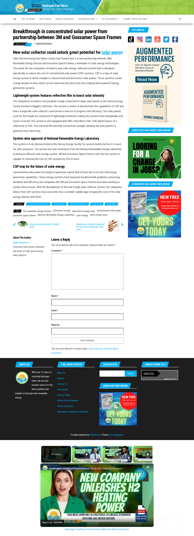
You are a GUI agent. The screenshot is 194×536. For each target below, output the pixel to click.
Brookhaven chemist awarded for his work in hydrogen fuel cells (90, 227)
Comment (57, 250)
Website (55, 324)
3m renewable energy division (37, 211)
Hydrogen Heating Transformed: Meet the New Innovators (86, 468)
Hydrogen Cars (87, 19)
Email (54, 310)
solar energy (112, 52)
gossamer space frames (24, 215)
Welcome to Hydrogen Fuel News (72, 411)
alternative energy (61, 210)
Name (55, 296)
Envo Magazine (116, 434)
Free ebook (45, 19)
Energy (166, 379)
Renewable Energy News (78, 204)
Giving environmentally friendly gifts (44, 225)
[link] (45, 468)
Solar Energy (96, 204)
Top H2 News (28, 19)
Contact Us (62, 384)
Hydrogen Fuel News (55, 5)
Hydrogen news (59, 204)
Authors (60, 378)
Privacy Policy (63, 395)
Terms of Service (65, 406)
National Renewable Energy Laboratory (55, 214)
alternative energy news (83, 211)
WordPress (95, 434)
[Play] (117, 454)
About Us (61, 372)
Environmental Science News (38, 204)
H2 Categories (110, 19)
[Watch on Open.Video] (52, 522)
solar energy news (98, 214)
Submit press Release (135, 19)
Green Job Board (65, 19)
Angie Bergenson (44, 44)
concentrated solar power (109, 210)
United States (111, 204)
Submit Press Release (67, 400)
